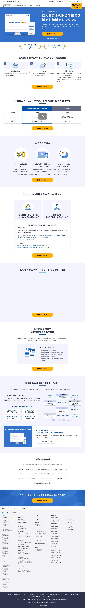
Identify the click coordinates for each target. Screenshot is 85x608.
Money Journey (70, 529)
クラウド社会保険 (5, 576)
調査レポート (70, 522)
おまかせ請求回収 (21, 520)
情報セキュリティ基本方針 (29, 594)
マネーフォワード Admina (23, 534)
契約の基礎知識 (54, 531)
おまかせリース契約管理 (22, 522)
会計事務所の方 (60, 1)
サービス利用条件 (41, 594)
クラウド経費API (38, 550)
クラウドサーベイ (6, 584)
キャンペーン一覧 (71, 520)
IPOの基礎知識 (54, 535)
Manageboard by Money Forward (24, 561)
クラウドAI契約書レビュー (23, 528)
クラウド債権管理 (6, 538)
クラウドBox (6, 556)
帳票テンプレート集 (55, 554)
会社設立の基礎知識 (55, 533)
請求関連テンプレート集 (55, 550)
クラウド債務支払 (5, 543)
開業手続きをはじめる (42, 87)
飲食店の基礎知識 (54, 540)
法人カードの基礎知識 (55, 536)
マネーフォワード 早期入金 (23, 556)
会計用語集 (53, 521)
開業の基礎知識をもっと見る (41, 483)
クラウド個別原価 (5, 551)
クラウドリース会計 (6, 525)
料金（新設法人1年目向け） (40, 531)
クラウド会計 (4, 520)
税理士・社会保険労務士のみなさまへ (41, 545)
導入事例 (36, 520)
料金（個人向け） (38, 530)
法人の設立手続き (28, 5)
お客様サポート (70, 1)
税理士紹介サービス (38, 522)
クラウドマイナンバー (6, 579)
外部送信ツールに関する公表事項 (72, 594)
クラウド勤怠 (6, 566)
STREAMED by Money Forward (23, 558)
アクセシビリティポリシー (50, 596)
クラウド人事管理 (5, 564)
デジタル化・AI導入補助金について (24, 542)
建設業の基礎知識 (54, 541)
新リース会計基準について (23, 544)
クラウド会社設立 (21, 530)
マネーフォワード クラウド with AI (24, 571)
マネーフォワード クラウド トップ (10, 1)
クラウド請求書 (4, 533)
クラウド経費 (4, 540)
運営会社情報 (9, 594)
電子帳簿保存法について (22, 540)
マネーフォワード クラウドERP (24, 536)
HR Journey (70, 531)
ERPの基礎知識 (54, 523)
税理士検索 (37, 524)
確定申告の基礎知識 (55, 526)
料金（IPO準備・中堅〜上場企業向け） (42, 534)
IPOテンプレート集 (54, 560)
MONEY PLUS (71, 527)
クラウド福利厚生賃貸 (6, 582)
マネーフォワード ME (71, 525)
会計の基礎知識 (54, 525)
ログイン (78, 1)
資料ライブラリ (70, 519)
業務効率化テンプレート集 (56, 562)
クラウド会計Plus (6, 522)
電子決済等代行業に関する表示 (35, 596)
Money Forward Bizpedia (56, 520)
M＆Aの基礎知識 (54, 543)
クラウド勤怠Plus (7, 569)
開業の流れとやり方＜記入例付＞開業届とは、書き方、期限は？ (32, 245)
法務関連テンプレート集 (55, 557)
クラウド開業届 (21, 531)
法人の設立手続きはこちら (50, 38)
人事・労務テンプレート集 (56, 555)
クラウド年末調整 (5, 574)
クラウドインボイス (5, 546)
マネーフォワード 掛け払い (7, 558)
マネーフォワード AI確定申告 (7, 530)
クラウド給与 (4, 571)
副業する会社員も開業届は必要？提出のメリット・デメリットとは (33, 247)
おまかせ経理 (20, 519)
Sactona (25, 563)
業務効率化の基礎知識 (55, 538)
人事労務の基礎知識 (55, 528)
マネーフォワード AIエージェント (24, 568)
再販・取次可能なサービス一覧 (23, 548)
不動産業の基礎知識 (55, 544)
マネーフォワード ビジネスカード (24, 533)
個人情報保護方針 (18, 594)
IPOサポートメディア (38, 540)
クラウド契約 (20, 526)
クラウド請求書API (38, 549)
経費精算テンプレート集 (55, 552)
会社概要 (51, 1)
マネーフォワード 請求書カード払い (24, 553)
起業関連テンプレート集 (55, 559)
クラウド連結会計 (5, 553)
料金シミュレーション (39, 536)
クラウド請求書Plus (5, 535)
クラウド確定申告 (7, 527)
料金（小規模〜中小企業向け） (40, 533)
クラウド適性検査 (5, 587)
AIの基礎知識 (53, 546)
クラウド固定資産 (5, 548)
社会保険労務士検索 (38, 525)
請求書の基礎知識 (54, 530)
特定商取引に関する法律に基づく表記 (55, 594)
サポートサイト (37, 519)
